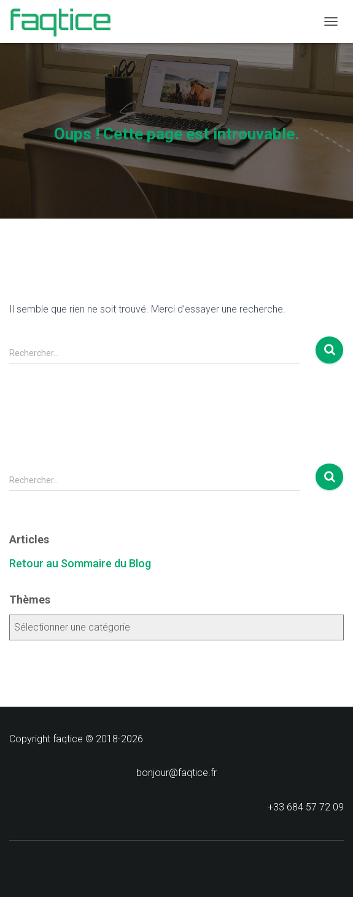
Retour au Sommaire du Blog (80, 563)
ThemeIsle (226, 866)
